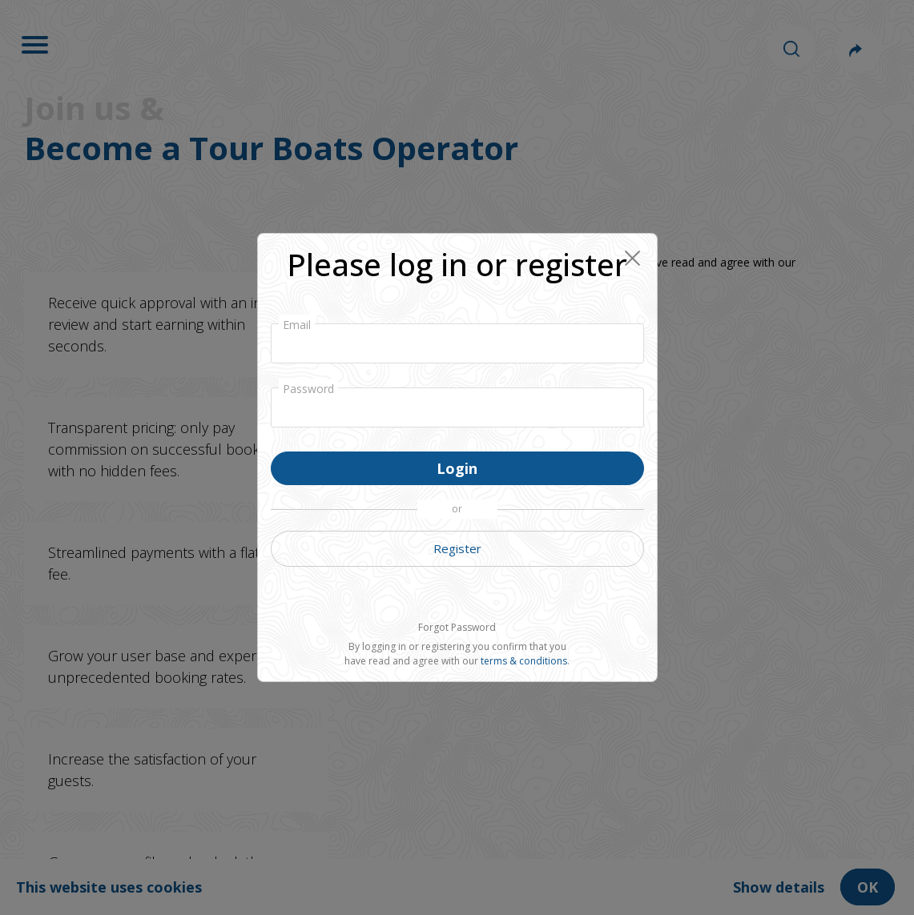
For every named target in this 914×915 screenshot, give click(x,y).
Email (297, 324)
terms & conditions (524, 661)
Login (457, 468)
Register (457, 548)
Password (308, 388)
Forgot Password (457, 627)
